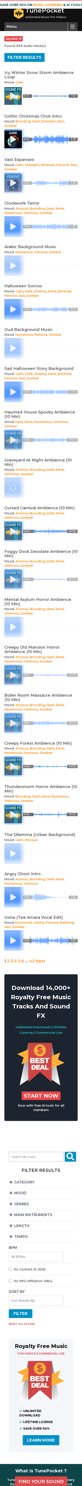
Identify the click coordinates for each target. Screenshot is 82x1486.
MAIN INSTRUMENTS (30, 1215)
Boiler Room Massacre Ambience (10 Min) (38, 697)
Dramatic (48, 121)
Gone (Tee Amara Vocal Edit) (33, 917)
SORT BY (17, 1292)
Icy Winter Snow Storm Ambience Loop (39, 74)
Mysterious (13, 213)
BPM (13, 1248)
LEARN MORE (41, 1440)
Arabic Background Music (30, 246)
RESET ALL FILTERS (22, 1323)
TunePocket (44, 10)
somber (13, 39)
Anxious (21, 208)
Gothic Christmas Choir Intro (33, 116)
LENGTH (19, 1226)
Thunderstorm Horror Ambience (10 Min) (40, 789)
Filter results (24, 57)
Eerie (60, 208)
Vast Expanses (19, 159)
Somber (10, 126)
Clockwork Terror (21, 203)
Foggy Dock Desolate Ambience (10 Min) (41, 553)
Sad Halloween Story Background (39, 368)
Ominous (31, 213)
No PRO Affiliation (33, 1281)
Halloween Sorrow (23, 286)
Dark (36, 121)
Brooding (23, 121)
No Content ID (29, 1269)
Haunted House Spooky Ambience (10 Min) (39, 414)
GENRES (19, 1204)
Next (40, 961)
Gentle (38, 923)
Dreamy (40, 291)
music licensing (47, 5)
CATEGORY (21, 1182)
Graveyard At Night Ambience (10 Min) (38, 462)
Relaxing (67, 923)
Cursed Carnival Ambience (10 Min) (39, 508)
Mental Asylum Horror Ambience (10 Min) (37, 601)
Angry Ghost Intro (22, 873)
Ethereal (48, 165)
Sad (73, 165)
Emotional (23, 923)
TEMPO (18, 1237)
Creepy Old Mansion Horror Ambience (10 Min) (32, 649)
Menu (12, 26)
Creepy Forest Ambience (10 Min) (38, 743)
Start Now (41, 1096)
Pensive (62, 165)
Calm (19, 82)
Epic (61, 121)
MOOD (17, 1193)
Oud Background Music (28, 329)
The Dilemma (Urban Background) (39, 834)
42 (31, 961)
